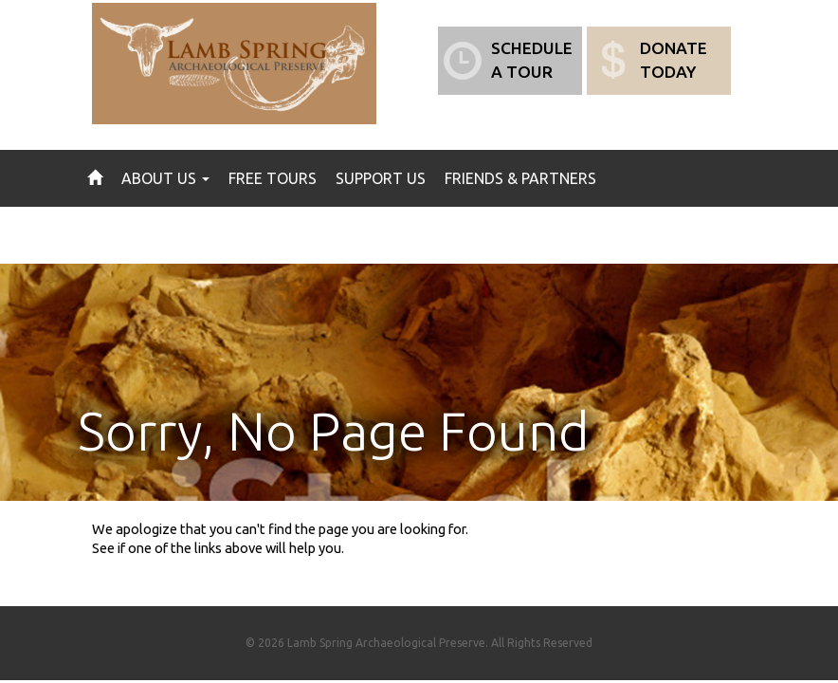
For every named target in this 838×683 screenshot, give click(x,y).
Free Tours (272, 178)
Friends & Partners (520, 178)
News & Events (145, 235)
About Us (165, 178)
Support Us (381, 178)
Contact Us (352, 235)
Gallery (254, 235)
